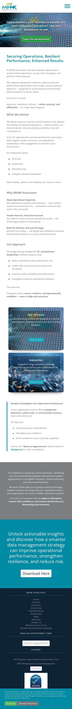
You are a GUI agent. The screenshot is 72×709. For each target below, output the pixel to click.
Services (36, 602)
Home (36, 599)
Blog (36, 616)
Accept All (10, 703)
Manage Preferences (28, 703)
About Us (36, 619)
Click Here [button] (36, 668)
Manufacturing (36, 610)
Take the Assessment (36, 39)
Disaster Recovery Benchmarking (36, 628)
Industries (36, 605)
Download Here (36, 573)
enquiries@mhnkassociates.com (42, 659)
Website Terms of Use (36, 625)
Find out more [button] (36, 339)
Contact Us (36, 622)
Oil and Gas (36, 608)
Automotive (36, 613)
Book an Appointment (36, 643)
